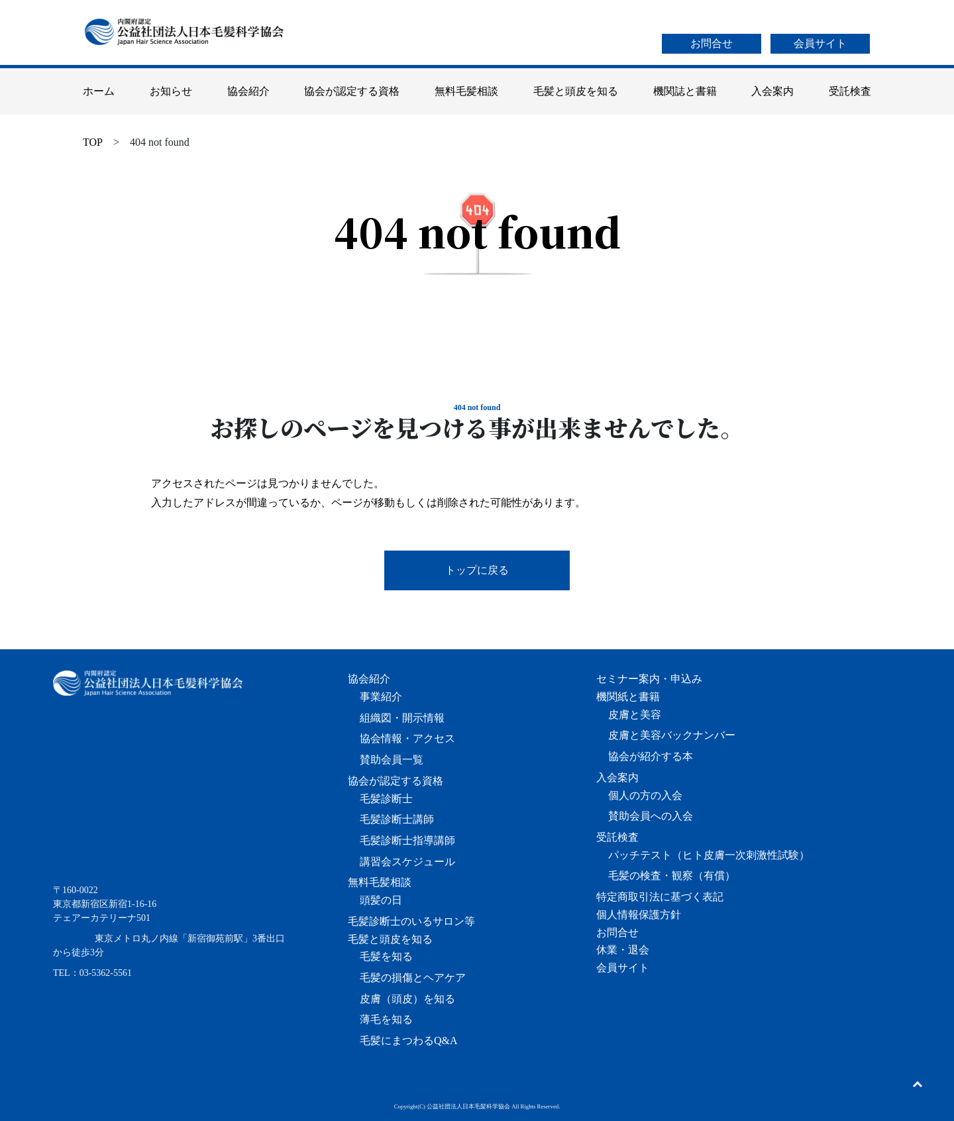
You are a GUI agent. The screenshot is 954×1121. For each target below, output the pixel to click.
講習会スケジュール (407, 861)
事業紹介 (381, 696)
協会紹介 (248, 91)
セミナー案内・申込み (649, 678)
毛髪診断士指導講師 (407, 840)
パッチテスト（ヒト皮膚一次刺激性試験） (709, 855)
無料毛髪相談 (466, 91)
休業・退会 (622, 949)
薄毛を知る (386, 1019)
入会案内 (772, 91)
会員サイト (820, 43)
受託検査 (850, 91)
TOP (93, 142)
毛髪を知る (386, 956)
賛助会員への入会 (650, 816)
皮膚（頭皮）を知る (407, 998)
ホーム (99, 91)
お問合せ (711, 43)
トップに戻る (477, 570)
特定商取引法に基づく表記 (659, 896)
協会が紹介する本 (650, 756)
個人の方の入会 (645, 795)
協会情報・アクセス (407, 738)
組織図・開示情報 (402, 717)
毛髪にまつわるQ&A (409, 1040)
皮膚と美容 (634, 714)
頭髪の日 (381, 900)
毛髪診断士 (386, 798)
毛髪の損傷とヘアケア (413, 977)
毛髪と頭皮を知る (575, 91)
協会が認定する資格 (351, 91)
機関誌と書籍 (685, 91)
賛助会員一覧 (391, 759)
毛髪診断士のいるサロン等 (411, 921)
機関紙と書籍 (628, 696)
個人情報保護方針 (638, 914)
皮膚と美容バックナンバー (671, 735)
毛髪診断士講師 (397, 819)
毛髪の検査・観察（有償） (671, 875)
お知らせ (171, 91)
